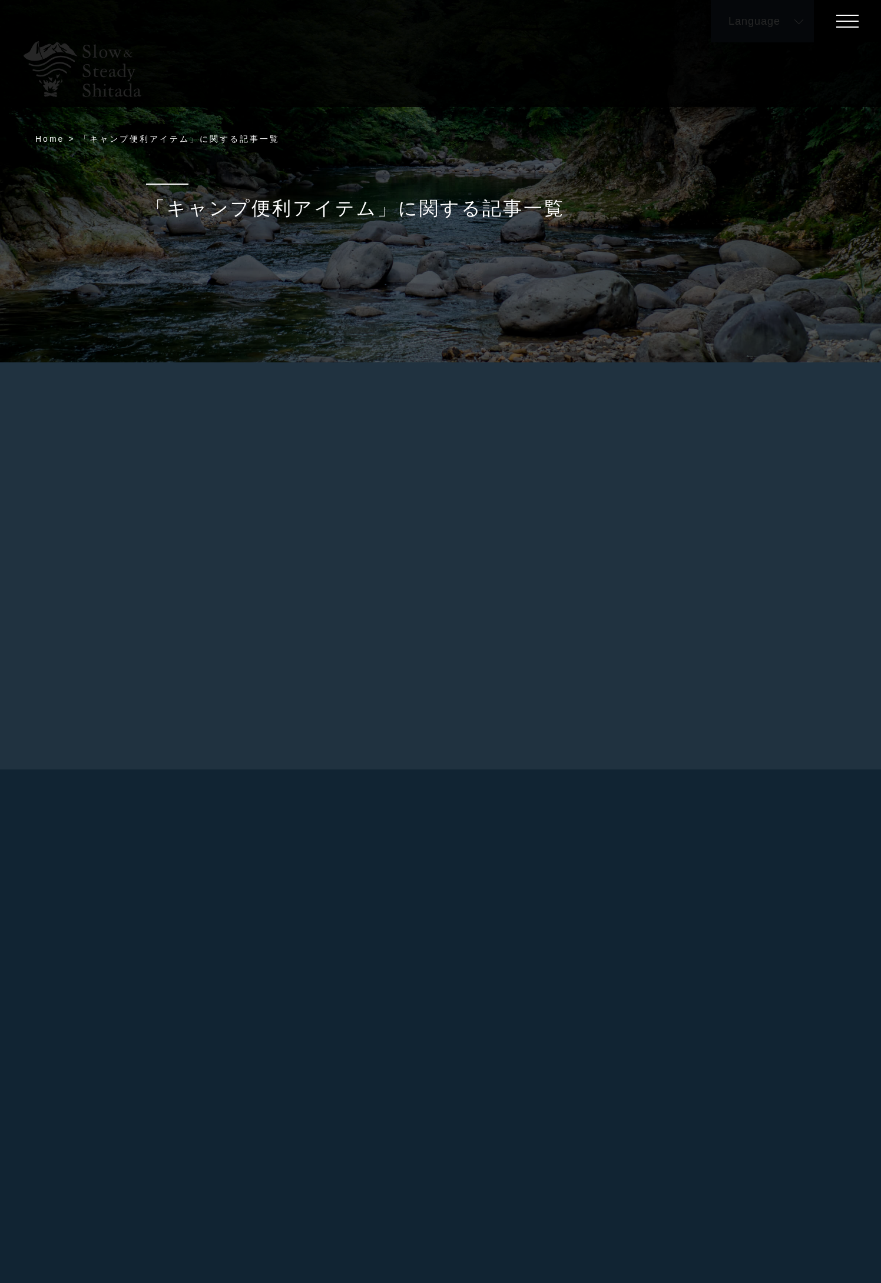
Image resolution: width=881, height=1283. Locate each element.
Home (49, 139)
